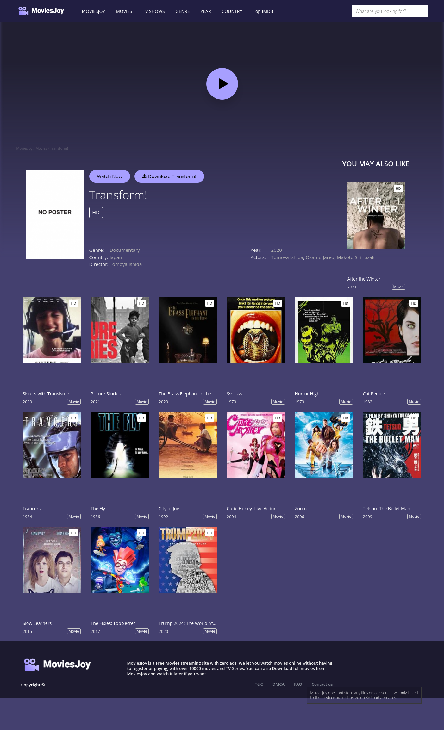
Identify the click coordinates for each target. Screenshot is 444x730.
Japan (116, 257)
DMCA (278, 684)
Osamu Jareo (320, 257)
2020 (276, 250)
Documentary (125, 250)
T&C (259, 684)
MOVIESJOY (93, 11)
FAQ (298, 684)
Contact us (322, 684)
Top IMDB (263, 11)
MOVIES (124, 11)
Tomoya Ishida (126, 264)
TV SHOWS (154, 11)
